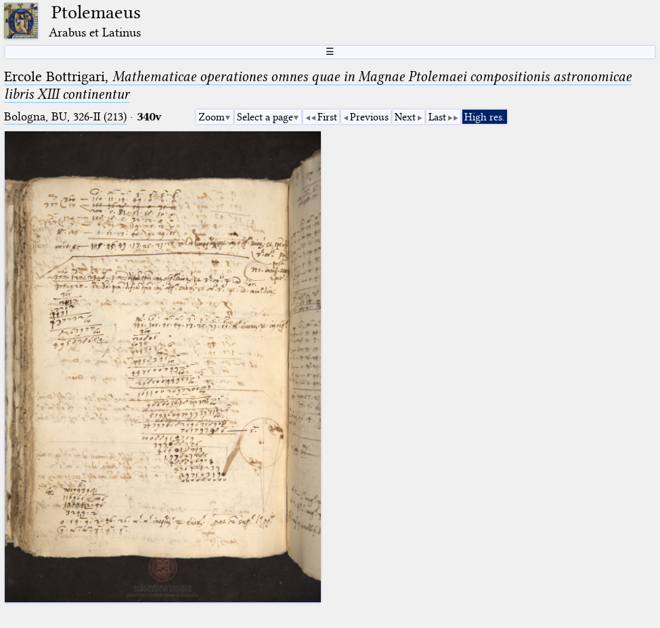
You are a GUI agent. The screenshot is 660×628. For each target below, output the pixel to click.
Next (405, 117)
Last (437, 117)
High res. (484, 117)
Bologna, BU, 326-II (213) (65, 117)
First (327, 117)
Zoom (211, 117)
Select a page (265, 117)
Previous (369, 117)
